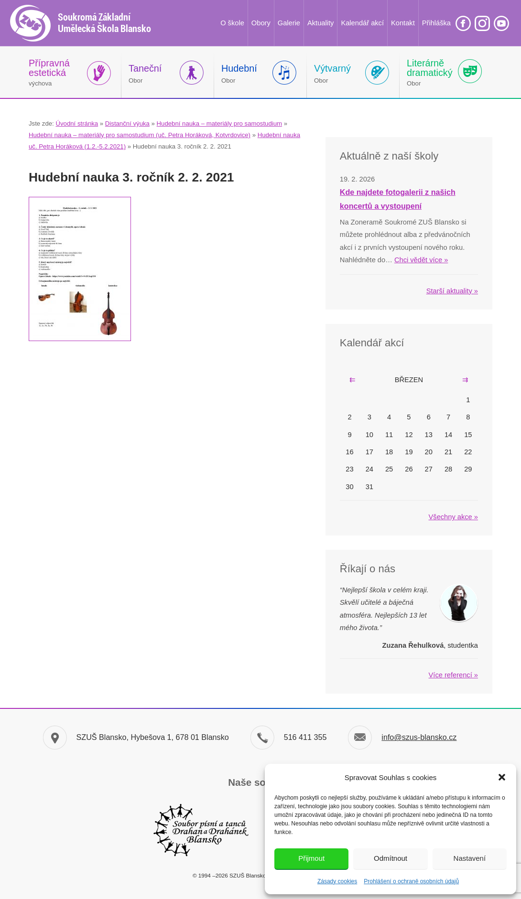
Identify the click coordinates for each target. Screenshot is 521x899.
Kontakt (403, 23)
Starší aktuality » (452, 291)
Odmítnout (390, 858)
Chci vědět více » (421, 260)
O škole (232, 23)
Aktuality (320, 23)
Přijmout (311, 858)
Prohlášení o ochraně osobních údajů (411, 881)
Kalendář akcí (362, 23)
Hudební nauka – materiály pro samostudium (219, 123)
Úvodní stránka (76, 123)
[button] (502, 777)
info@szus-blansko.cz (418, 737)
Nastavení (470, 858)
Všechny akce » (453, 517)
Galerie (289, 23)
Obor (145, 73)
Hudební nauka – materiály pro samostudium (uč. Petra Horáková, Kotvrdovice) (139, 135)
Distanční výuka (127, 123)
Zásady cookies (337, 881)
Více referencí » (453, 675)
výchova (49, 72)
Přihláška (436, 23)
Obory (261, 23)
